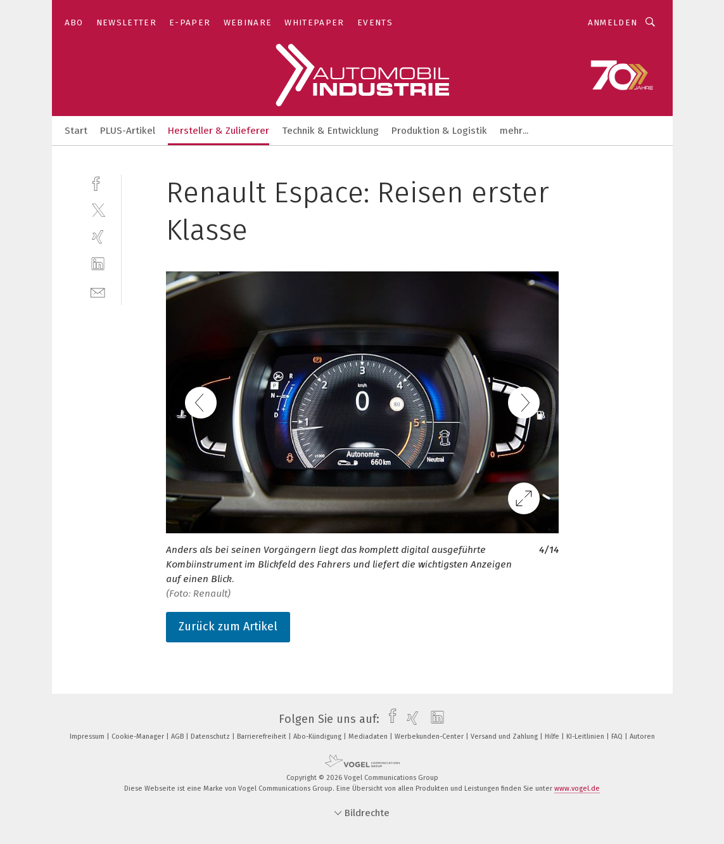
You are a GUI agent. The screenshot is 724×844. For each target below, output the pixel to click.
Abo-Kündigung (318, 736)
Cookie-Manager (138, 736)
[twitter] (98, 209)
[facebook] (98, 182)
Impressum (88, 736)
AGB (178, 736)
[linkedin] (98, 264)
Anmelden (613, 22)
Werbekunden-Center (430, 736)
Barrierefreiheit (262, 736)
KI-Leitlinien (586, 736)
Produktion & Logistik (439, 130)
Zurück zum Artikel (228, 626)
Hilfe (553, 736)
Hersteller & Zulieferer (218, 130)
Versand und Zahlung (505, 736)
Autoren (642, 736)
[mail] (98, 291)
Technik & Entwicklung (330, 130)
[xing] (98, 237)
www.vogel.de (577, 788)
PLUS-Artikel (127, 130)
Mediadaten (369, 736)
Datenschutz (211, 736)
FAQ (618, 736)
